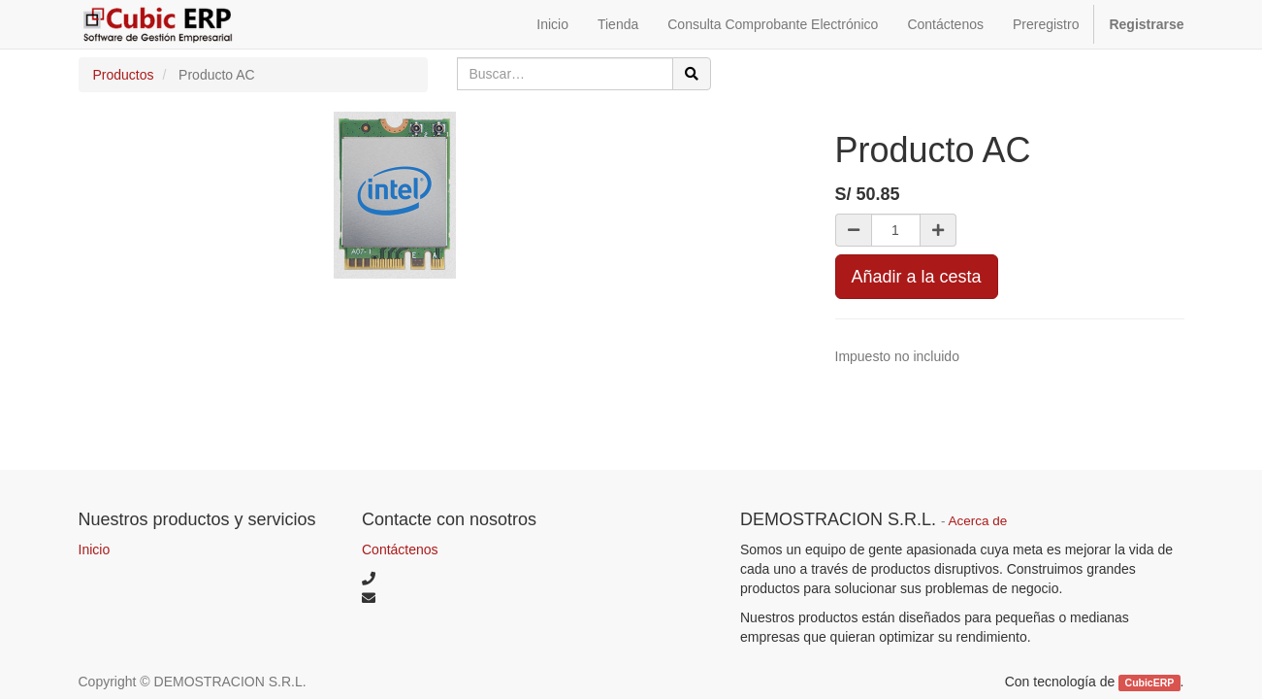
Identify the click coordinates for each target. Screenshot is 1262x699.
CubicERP (1150, 682)
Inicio (95, 549)
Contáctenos (400, 549)
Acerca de (978, 521)
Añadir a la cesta (917, 276)
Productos (123, 75)
